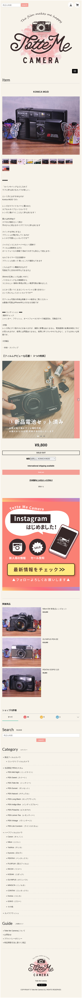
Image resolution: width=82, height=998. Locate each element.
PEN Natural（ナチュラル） (19, 794)
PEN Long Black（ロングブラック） (22, 799)
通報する (41, 486)
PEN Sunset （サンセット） (19, 788)
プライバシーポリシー (13, 939)
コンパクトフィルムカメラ (18, 761)
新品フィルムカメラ (13, 757)
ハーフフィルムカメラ (13, 832)
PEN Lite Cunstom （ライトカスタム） (23, 826)
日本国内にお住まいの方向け (41, 480)
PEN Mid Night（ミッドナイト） (21, 772)
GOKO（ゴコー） (15, 901)
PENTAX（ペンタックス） (18, 858)
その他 (10, 907)
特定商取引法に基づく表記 (15, 943)
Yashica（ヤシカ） (15, 847)
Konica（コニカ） (15, 896)
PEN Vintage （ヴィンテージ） (20, 821)
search (24, 5)
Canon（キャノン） (16, 837)
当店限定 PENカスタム (14, 768)
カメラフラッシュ (12, 913)
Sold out (41, 472)
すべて (10, 717)
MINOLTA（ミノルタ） (17, 885)
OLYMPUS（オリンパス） (18, 880)
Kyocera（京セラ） (15, 853)
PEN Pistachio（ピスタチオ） (20, 810)
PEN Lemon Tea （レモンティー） (22, 815)
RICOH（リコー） (15, 869)
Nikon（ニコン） (14, 842)
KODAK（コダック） (16, 874)
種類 (28, 459)
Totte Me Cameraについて (14, 931)
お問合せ (7, 935)
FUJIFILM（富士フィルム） (19, 864)
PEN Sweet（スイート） (18, 778)
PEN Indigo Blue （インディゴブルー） (23, 804)
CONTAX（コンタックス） (18, 891)
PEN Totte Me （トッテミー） (20, 783)
